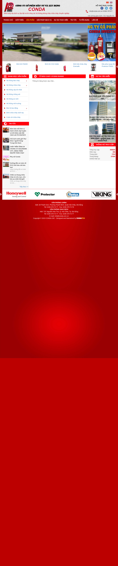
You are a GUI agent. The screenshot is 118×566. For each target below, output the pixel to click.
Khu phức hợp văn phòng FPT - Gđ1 (102, 97)
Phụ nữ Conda (15, 157)
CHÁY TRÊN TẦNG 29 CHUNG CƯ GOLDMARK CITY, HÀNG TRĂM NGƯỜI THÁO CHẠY (18, 150)
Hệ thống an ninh (11, 99)
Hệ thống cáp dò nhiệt (13, 90)
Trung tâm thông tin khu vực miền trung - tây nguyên (102, 118)
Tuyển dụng (84, 20)
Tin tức (73, 20)
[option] (16, 66)
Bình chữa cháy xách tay (14, 113)
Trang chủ (8, 20)
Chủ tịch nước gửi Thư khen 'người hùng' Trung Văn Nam (18, 141)
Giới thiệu (19, 20)
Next (102, 83)
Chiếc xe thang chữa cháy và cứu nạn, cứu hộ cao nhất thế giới (18, 177)
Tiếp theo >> (24, 187)
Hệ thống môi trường (12, 103)
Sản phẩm (30, 20)
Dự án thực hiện (61, 20)
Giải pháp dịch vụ (44, 20)
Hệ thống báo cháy (12, 80)
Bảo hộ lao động (11, 108)
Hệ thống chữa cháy (12, 85)
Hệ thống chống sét (12, 94)
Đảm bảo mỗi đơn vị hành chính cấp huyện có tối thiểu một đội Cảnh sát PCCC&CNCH (18, 132)
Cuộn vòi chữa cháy (12, 117)
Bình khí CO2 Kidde (52, 64)
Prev (102, 139)
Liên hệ (95, 20)
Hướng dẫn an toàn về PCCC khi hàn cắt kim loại (18, 165)
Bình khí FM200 (22, 64)
